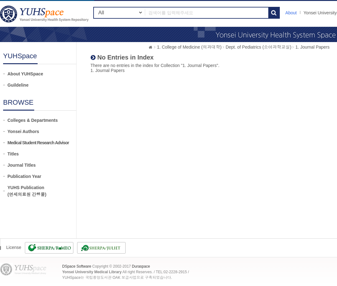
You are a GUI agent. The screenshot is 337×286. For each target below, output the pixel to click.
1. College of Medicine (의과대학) (189, 47)
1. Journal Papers (312, 47)
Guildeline (18, 85)
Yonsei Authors (23, 131)
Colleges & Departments (32, 120)
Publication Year (24, 176)
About (291, 12)
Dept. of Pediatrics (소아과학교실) (259, 47)
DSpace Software (76, 266)
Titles (13, 153)
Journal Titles (21, 165)
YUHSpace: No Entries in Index (45, 14)
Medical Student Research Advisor (38, 142)
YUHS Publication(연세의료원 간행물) (26, 191)
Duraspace (141, 266)
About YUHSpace (25, 73)
